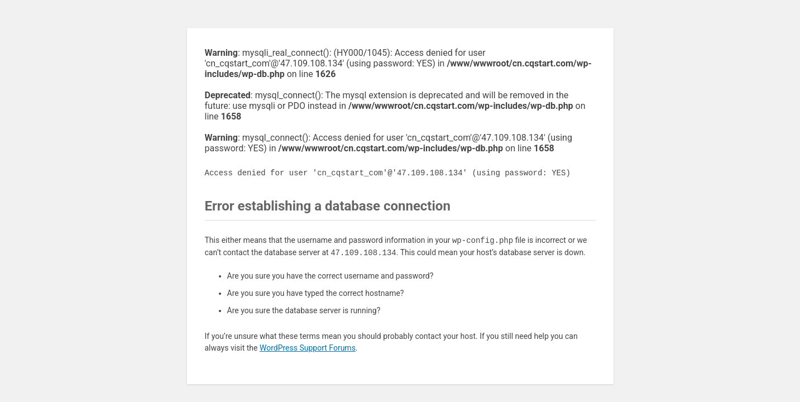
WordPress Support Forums (308, 347)
